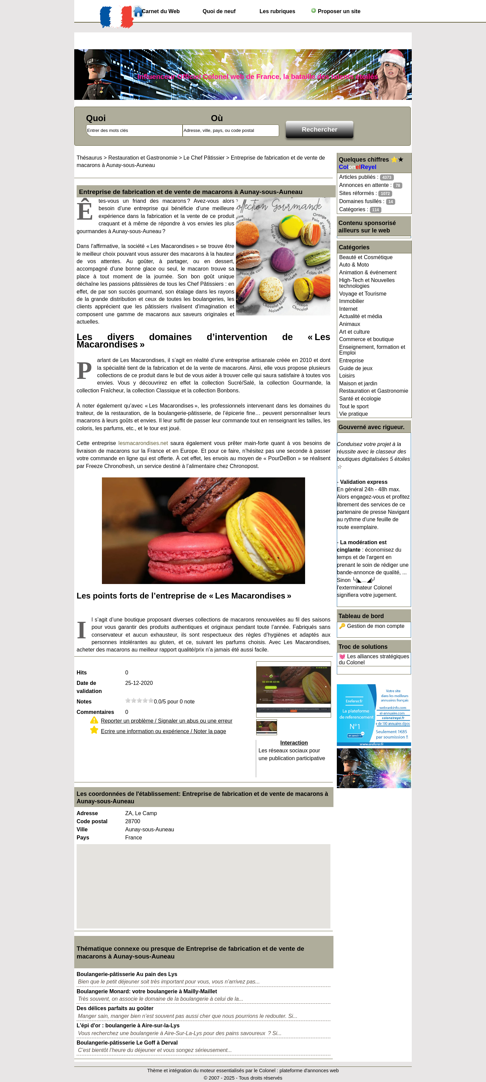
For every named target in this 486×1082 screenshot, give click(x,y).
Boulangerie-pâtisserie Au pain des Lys (127, 974)
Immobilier (351, 301)
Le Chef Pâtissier (204, 158)
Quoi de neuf (219, 11)
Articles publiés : (366, 177)
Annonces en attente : (370, 185)
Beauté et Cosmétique (366, 257)
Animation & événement (368, 272)
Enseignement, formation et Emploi (372, 350)
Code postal (92, 821)
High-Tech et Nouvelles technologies (367, 283)
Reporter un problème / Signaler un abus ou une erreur (167, 721)
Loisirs (347, 376)
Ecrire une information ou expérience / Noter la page (163, 731)
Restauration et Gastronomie (373, 391)
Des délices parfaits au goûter (115, 1008)
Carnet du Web (161, 11)
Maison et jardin (358, 383)
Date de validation (89, 687)
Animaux (349, 324)
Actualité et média (360, 316)
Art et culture (354, 332)
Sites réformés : (365, 193)
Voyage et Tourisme (362, 294)
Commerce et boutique (366, 339)
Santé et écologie (360, 398)
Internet (348, 309)
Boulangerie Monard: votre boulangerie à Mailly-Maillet (147, 991)
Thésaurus (89, 158)
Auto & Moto (354, 265)
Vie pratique (353, 414)
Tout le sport (354, 406)
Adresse (87, 813)
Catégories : (360, 209)
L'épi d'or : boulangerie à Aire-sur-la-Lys (128, 1025)
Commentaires (95, 712)
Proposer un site (335, 11)
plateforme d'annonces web (309, 1070)
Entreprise (351, 360)
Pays (83, 837)
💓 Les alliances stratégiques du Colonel (374, 659)
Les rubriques (277, 11)
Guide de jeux (356, 368)
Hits (82, 672)
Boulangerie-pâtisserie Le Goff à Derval (127, 1043)
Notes (84, 701)
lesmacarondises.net (143, 443)
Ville (82, 829)
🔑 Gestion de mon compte (371, 626)
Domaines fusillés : (367, 201)
